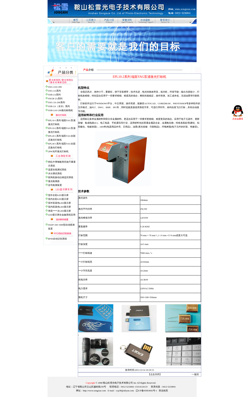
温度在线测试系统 (57, 169)
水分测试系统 (55, 173)
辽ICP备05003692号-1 (146, 390)
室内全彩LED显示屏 (58, 199)
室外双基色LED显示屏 (59, 203)
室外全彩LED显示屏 (58, 195)
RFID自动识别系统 (57, 238)
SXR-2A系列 (54, 94)
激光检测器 (54, 181)
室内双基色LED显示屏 (59, 206)
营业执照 (163, 390)
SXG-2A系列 (54, 90)
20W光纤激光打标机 (58, 151)
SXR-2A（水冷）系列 (59, 106)
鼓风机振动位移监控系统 (60, 177)
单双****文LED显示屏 (59, 211)
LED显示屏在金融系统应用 (61, 214)
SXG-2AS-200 (55, 87)
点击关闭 (154, 374)
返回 (196, 374)
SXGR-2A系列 (55, 98)
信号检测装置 (55, 185)
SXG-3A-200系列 (56, 102)
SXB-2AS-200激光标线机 (60, 110)
